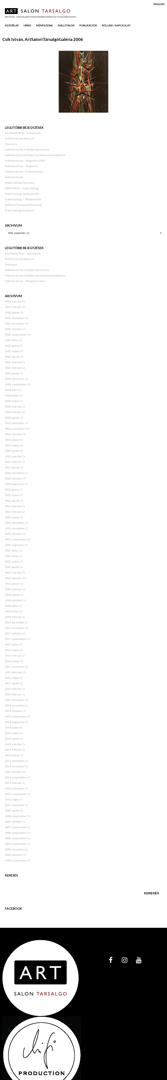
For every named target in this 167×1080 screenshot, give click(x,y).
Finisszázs (11, 143)
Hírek (27, 25)
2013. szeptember (16, 777)
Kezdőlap (12, 25)
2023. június (12, 439)
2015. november (14, 666)
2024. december (14, 378)
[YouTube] (138, 960)
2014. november (14, 705)
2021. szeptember (16, 539)
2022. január (12, 517)
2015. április (12, 683)
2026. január (12, 312)
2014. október (13, 710)
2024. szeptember (16, 384)
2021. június (12, 555)
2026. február (13, 306)
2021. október (13, 533)
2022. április (12, 500)
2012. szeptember (16, 793)
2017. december (14, 622)
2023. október (13, 434)
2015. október (13, 672)
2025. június (12, 345)
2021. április (12, 566)
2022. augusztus (14, 483)
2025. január (12, 373)
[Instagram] (124, 960)
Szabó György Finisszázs (20, 182)
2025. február (13, 367)
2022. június (12, 489)
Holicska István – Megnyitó (21, 166)
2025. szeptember (16, 334)
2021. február (13, 578)
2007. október (13, 821)
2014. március (13, 744)
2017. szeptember (16, 638)
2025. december (14, 317)
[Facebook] (110, 960)
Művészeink (44, 25)
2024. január (12, 417)
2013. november (14, 766)
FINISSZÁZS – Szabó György (22, 188)
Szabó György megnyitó (19, 210)
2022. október (13, 478)
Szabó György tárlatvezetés (22, 193)
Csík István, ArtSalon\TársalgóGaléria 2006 (42, 39)
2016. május (12, 650)
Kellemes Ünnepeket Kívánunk (23, 204)
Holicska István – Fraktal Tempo (24, 171)
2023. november (14, 428)
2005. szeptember (16, 838)
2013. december (14, 760)
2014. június (12, 727)
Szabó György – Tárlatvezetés (23, 199)
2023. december (14, 423)
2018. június (12, 611)
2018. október (13, 600)
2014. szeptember (16, 716)
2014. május (12, 733)
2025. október (13, 328)
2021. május (12, 561)
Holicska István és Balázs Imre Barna (27, 149)
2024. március (13, 406)
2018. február (13, 616)
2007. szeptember (16, 827)
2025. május (12, 351)
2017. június (12, 644)
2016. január (12, 661)
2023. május (12, 445)
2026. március (13, 301)
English (159, 4)
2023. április (12, 450)
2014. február (13, 749)
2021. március (13, 572)
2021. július (11, 550)
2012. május (12, 799)
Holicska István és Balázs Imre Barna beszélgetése (35, 154)
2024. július (11, 389)
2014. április (12, 738)
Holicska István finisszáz (19, 138)
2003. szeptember (16, 843)
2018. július (11, 605)
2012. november (14, 788)
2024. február (13, 412)
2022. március (13, 506)
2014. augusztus (14, 721)
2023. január (12, 467)
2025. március (13, 362)
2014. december (14, 699)
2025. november (14, 323)
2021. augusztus (14, 544)
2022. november (14, 472)
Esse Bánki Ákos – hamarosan (23, 132)
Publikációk (88, 25)
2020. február (13, 589)
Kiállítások (66, 25)
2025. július (11, 340)
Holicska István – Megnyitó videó (25, 160)
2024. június (12, 395)
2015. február (13, 694)
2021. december (14, 522)
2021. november (14, 528)
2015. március (13, 688)
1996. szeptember (16, 860)
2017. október (13, 633)
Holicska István (14, 177)
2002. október (13, 854)
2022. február (13, 511)
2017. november (14, 627)
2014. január (12, 755)
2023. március (13, 456)
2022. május (12, 495)
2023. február (13, 461)
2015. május (12, 677)
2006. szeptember (16, 832)
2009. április (12, 810)
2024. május (12, 400)
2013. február (13, 782)
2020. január (12, 594)
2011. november (14, 804)
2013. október (13, 771)
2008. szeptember (16, 816)
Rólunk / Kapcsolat (116, 25)
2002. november (14, 849)
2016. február (13, 655)
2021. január (12, 583)
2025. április (12, 356)
